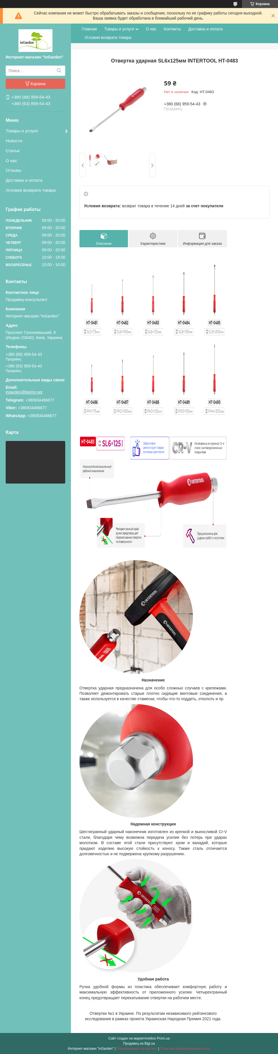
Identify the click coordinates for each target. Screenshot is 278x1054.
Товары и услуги (22, 130)
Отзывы (13, 170)
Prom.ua (163, 1038)
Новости (14, 140)
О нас (11, 160)
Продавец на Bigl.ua (139, 1043)
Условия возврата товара (31, 190)
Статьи (13, 150)
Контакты (172, 29)
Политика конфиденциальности (185, 1049)
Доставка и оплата (24, 180)
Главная (89, 29)
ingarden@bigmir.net (24, 392)
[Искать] (58, 71)
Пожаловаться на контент (137, 1049)
